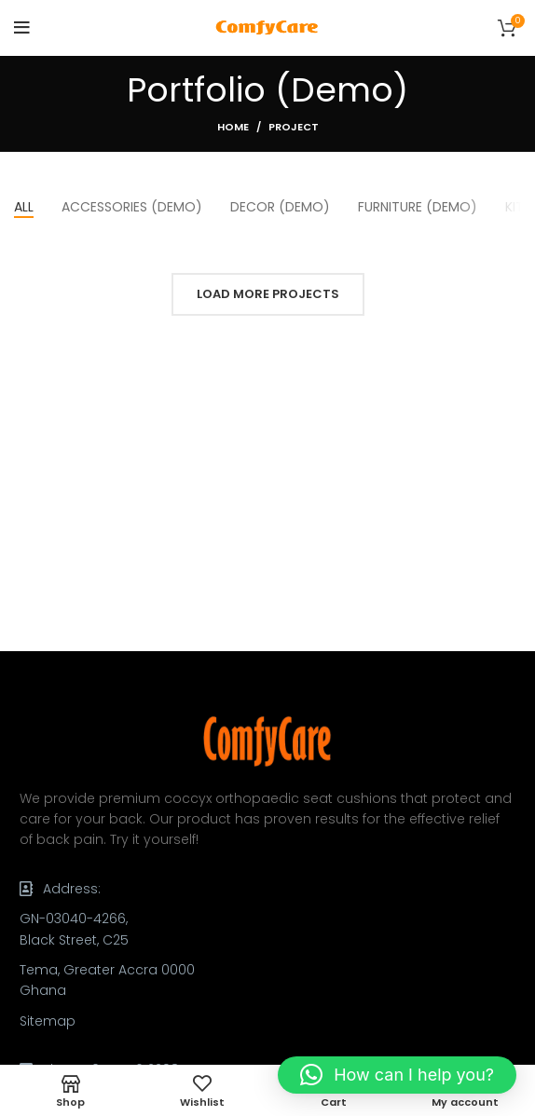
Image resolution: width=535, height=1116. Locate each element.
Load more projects (268, 294)
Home (233, 126)
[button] (397, 1075)
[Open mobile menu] (22, 28)
